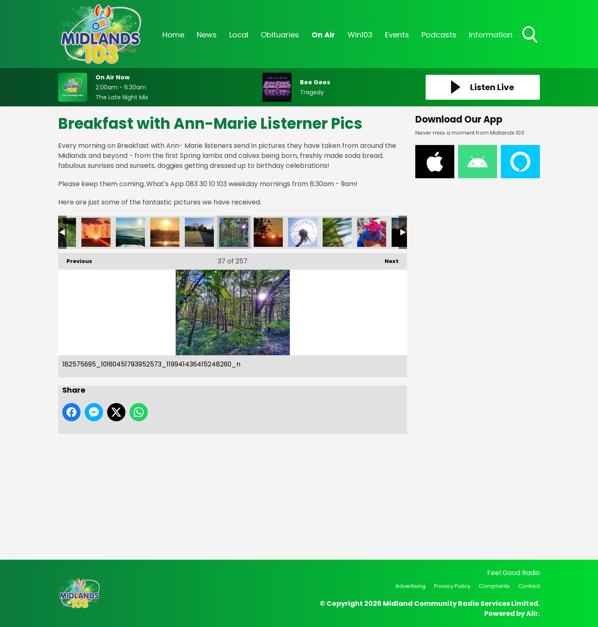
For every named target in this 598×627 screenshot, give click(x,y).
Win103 (360, 35)
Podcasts (439, 35)
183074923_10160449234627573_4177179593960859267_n (371, 232)
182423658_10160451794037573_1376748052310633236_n (337, 232)
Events (397, 35)
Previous (75, 259)
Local (238, 35)
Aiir (532, 613)
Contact (529, 586)
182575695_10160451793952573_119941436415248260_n (233, 232)
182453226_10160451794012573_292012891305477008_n (302, 232)
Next (387, 259)
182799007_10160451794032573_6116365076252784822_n (95, 232)
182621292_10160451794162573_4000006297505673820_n (199, 232)
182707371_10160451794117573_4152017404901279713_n (164, 232)
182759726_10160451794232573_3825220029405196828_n (130, 232)
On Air (323, 35)
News (207, 35)
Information (490, 35)
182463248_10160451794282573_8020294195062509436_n (268, 232)
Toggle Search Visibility (531, 35)
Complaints (494, 586)
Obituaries (280, 35)
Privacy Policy (452, 586)
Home (173, 35)
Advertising (410, 586)
